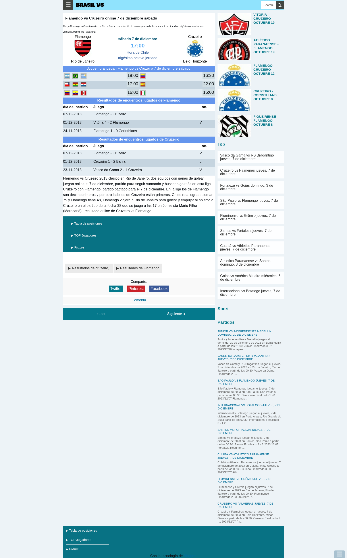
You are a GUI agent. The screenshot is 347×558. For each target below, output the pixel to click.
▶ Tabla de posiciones (86, 223)
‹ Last (100, 314)
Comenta (139, 300)
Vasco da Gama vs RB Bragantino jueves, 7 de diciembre (247, 157)
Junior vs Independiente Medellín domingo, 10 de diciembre (244, 333)
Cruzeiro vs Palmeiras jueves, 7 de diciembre (247, 172)
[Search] (268, 5)
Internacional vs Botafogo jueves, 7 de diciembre (250, 292)
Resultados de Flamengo (140, 268)
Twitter (116, 288)
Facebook (159, 288)
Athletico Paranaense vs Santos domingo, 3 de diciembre (245, 262)
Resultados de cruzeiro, (91, 268)
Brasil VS (90, 5)
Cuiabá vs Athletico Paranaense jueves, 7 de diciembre (245, 247)
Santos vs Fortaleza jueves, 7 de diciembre (246, 232)
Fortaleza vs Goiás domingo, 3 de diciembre (246, 187)
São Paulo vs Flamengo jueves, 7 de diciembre (249, 202)
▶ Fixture (77, 247)
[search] (280, 5)
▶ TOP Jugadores (83, 235)
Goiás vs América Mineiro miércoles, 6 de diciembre (250, 277)
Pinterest (136, 288)
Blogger (190, 556)
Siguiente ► (177, 314)
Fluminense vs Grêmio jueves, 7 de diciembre (248, 217)
